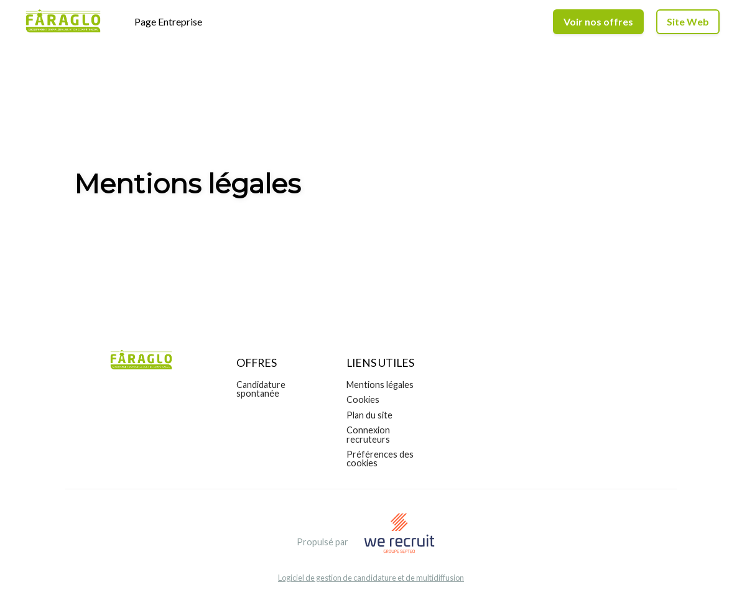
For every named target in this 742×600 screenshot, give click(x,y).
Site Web (688, 21)
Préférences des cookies (380, 458)
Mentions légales (380, 384)
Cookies (362, 399)
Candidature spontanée (260, 389)
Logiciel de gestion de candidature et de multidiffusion (371, 578)
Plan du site (369, 415)
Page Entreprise (168, 21)
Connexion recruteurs (368, 434)
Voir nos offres (598, 21)
